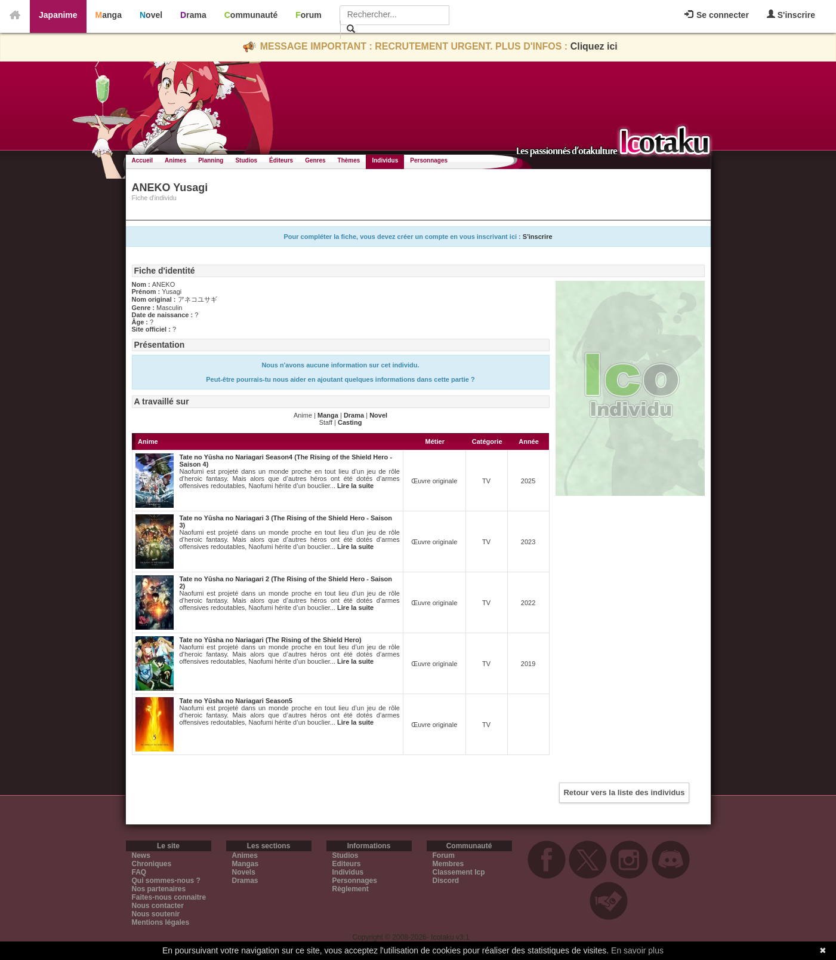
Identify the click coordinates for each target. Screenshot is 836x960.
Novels (243, 872)
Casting (350, 422)
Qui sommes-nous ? (166, 880)
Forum (308, 15)
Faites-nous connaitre (169, 897)
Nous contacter (158, 905)
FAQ (139, 872)
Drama (193, 15)
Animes (175, 160)
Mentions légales (161, 922)
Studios (246, 160)
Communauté (250, 15)
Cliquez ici (594, 46)
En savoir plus (637, 950)
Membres (448, 864)
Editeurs (346, 864)
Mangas (245, 864)
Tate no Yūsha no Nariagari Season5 (236, 700)
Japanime (58, 15)
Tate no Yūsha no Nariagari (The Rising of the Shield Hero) (271, 639)
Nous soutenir (156, 914)
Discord (446, 880)
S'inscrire (791, 15)
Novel (151, 15)
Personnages (429, 160)
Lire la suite (355, 485)
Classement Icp (459, 872)
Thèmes (349, 160)
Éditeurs (281, 160)
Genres (315, 160)
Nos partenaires (159, 889)
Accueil (142, 160)
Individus (385, 160)
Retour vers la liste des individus (623, 792)
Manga (108, 15)
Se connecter (716, 15)
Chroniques (152, 864)
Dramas (245, 880)
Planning (210, 160)
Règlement (350, 889)
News (141, 855)
